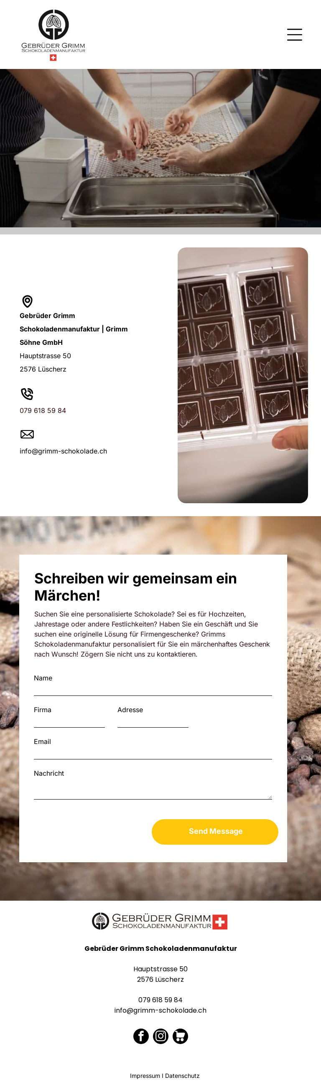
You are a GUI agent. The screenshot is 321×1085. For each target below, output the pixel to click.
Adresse (130, 710)
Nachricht (49, 773)
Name (43, 678)
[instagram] (160, 1037)
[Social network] (180, 1037)
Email (42, 741)
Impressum (145, 1075)
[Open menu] (294, 35)
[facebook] (141, 1037)
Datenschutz (182, 1075)
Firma (42, 710)
